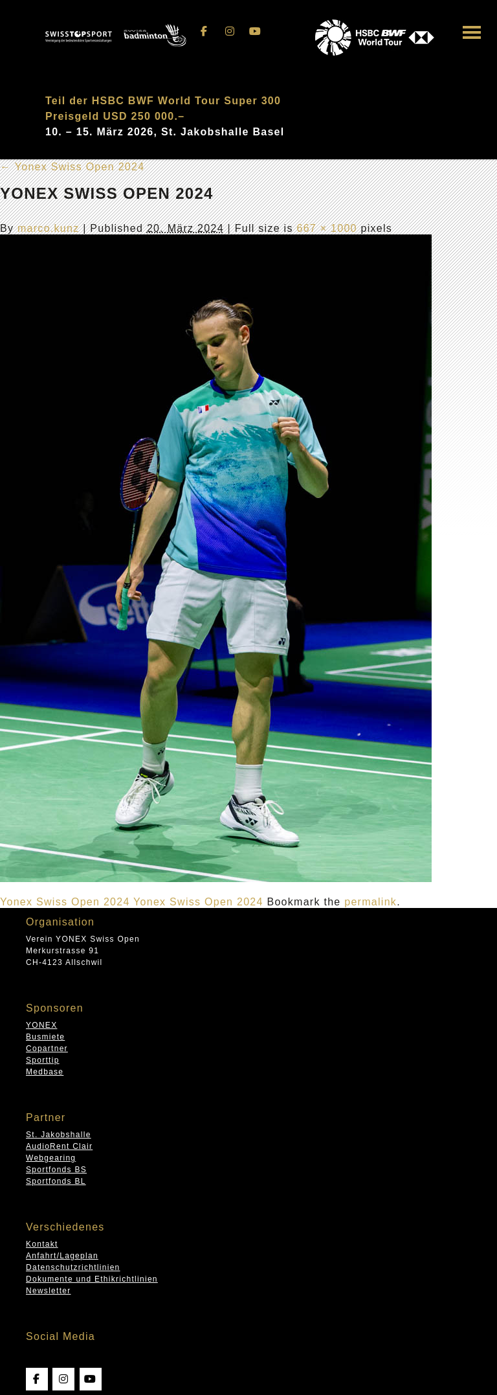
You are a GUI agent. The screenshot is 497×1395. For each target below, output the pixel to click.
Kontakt (42, 1244)
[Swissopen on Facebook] (204, 31)
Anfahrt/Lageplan (62, 1255)
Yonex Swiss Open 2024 (72, 166)
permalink (370, 901)
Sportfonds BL (56, 1181)
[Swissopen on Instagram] (229, 31)
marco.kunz (48, 228)
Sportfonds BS (56, 1169)
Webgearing (51, 1157)
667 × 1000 (326, 228)
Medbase (44, 1071)
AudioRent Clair (59, 1146)
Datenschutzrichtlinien (73, 1267)
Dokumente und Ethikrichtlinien (92, 1279)
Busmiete (45, 1036)
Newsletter (48, 1290)
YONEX (41, 1025)
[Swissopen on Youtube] (255, 31)
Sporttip (43, 1060)
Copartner (47, 1048)
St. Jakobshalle (58, 1134)
